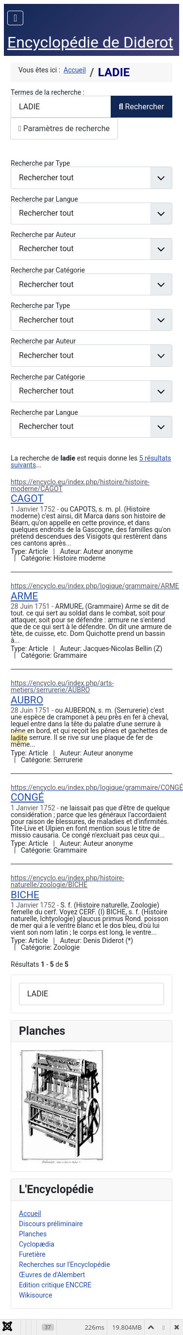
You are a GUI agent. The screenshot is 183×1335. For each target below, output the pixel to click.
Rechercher (141, 106)
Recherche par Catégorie (48, 270)
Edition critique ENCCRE (55, 1285)
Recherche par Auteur (43, 234)
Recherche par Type (40, 163)
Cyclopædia (36, 1244)
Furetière (32, 1254)
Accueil (30, 1213)
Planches (33, 1234)
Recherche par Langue (44, 199)
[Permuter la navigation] (15, 18)
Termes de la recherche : (47, 92)
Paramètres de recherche (64, 128)
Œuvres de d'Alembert (52, 1275)
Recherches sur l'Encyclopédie (64, 1264)
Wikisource (35, 1295)
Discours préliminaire (51, 1224)
